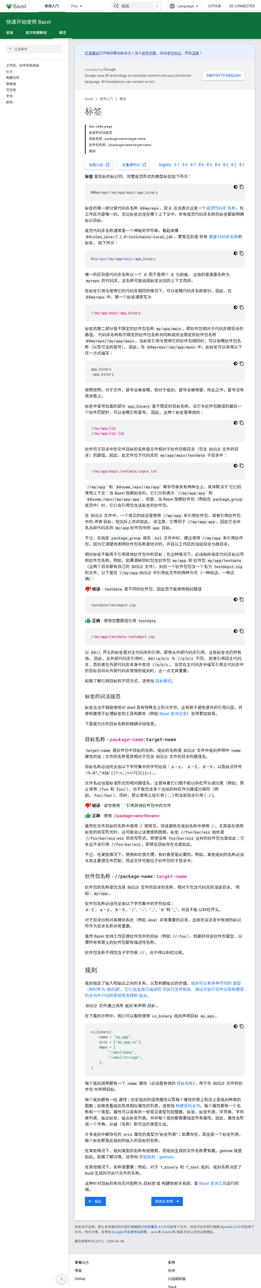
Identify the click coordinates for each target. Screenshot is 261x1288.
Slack (172, 1251)
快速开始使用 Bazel (28, 22)
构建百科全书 (188, 1070)
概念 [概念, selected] (62, 33)
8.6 (201, 129)
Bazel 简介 (53, 6)
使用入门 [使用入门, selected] (81, 6)
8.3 (225, 129)
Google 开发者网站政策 (129, 1196)
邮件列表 (149, 53)
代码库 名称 (221, 172)
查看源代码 (134, 129)
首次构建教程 (36, 33)
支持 (171, 1235)
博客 (78, 1235)
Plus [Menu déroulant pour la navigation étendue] (103, 6)
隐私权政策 (96, 1281)
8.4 (217, 129)
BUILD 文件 (167, 1165)
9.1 (176, 129)
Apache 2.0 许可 (232, 1191)
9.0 (185, 129)
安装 (9, 33)
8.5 (209, 129)
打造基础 (92, 53)
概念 (123, 99)
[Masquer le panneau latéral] (61, 1279)
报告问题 (99, 129)
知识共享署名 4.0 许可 (154, 1191)
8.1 (242, 129)
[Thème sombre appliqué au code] (235, 151)
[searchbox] (34, 49)
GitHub (237, 6)
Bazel (89, 99)
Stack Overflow (180, 1259)
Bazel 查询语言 (173, 678)
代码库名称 (223, 201)
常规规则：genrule (156, 1121)
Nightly (165, 129)
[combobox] (159, 6)
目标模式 (163, 645)
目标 (95, 1165)
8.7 (193, 129)
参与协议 (174, 53)
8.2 (234, 129)
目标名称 (185, 1047)
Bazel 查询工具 (213, 1147)
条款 (78, 1281)
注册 (195, 53)
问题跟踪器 (177, 1243)
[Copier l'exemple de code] (242, 151)
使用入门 (106, 99)
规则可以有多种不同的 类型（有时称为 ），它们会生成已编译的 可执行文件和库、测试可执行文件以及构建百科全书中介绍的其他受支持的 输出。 (164, 953)
